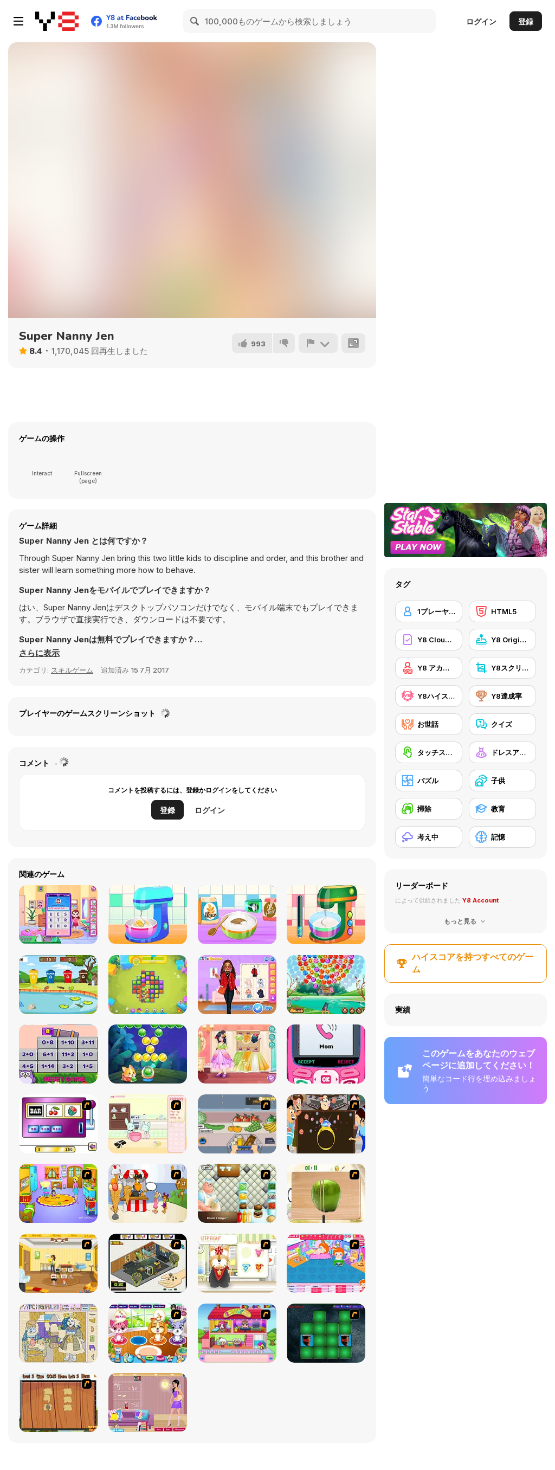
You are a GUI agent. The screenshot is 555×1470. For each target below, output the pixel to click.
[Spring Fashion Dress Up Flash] (147, 1402)
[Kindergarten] (58, 1193)
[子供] (502, 780)
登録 (525, 21)
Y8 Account (480, 900)
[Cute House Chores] (58, 914)
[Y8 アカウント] (428, 668)
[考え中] (428, 837)
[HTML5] (502, 611)
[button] (39, 653)
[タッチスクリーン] (428, 752)
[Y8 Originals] (502, 639)
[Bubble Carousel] (326, 984)
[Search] (195, 21)
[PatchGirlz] (58, 1333)
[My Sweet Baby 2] (326, 1263)
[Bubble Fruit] (147, 1054)
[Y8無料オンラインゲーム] (57, 21)
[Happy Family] (237, 1333)
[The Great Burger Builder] (237, 1193)
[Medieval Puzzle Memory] (58, 1402)
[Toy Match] (147, 984)
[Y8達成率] (502, 696)
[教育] (502, 809)
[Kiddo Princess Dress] (237, 1054)
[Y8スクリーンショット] (502, 668)
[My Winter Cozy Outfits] (237, 984)
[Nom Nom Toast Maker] (326, 914)
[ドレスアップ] (502, 752)
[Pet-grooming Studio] (237, 1263)
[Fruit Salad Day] (326, 1193)
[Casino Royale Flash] (58, 1123)
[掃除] (428, 809)
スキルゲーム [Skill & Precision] (72, 670)
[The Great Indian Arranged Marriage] (326, 1123)
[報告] (318, 343)
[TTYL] (326, 1054)
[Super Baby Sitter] (58, 1263)
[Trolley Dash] (237, 1123)
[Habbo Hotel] (147, 1263)
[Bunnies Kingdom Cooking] (147, 1123)
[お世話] (428, 724)
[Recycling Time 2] (58, 984)
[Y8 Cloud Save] (428, 639)
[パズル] (428, 780)
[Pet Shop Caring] (147, 1333)
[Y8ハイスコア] (428, 696)
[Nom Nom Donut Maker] (237, 914)
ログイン (481, 21)
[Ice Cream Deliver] (147, 1193)
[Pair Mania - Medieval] (326, 1333)
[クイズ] (502, 724)
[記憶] (502, 837)
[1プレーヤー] (428, 611)
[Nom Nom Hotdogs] (147, 914)
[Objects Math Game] (58, 1054)
